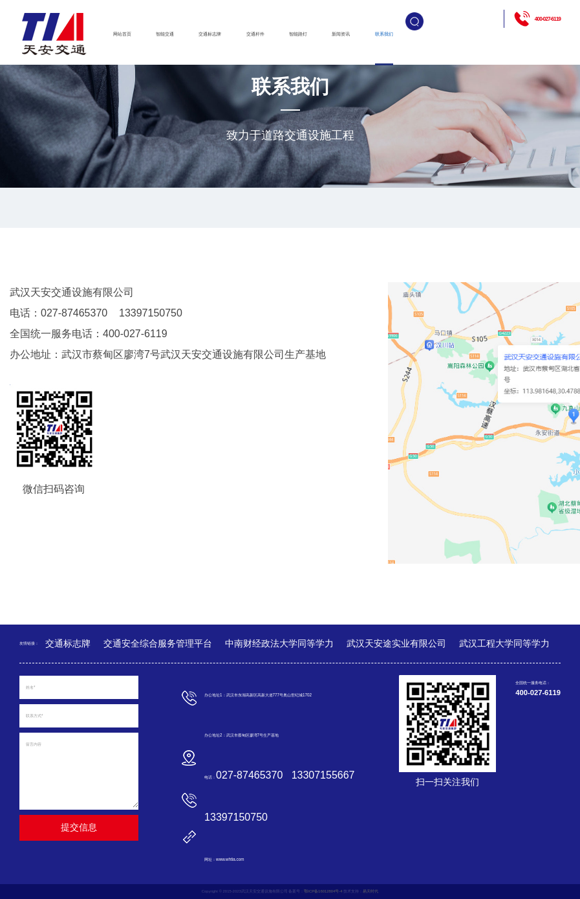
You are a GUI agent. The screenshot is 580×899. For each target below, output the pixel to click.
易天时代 (370, 891)
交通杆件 (255, 34)
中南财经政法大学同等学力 (279, 643)
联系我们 (384, 34)
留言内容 (33, 744)
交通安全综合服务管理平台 (157, 643)
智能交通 (165, 34)
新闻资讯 (341, 34)
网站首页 (122, 34)
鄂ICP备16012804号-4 (323, 891)
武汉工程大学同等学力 (504, 643)
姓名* (30, 687)
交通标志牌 (210, 34)
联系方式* (34, 715)
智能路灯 (298, 34)
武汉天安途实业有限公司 (396, 643)
